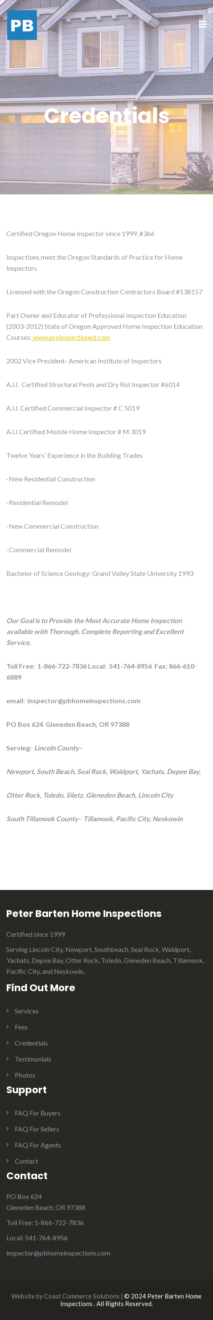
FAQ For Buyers (38, 1113)
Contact (26, 1161)
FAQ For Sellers (37, 1129)
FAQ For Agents (38, 1145)
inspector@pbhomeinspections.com (58, 1253)
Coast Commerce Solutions (82, 1296)
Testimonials (33, 1059)
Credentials (31, 1043)
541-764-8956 (46, 1238)
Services (27, 1011)
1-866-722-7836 (59, 1222)
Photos (25, 1075)
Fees (21, 1027)
